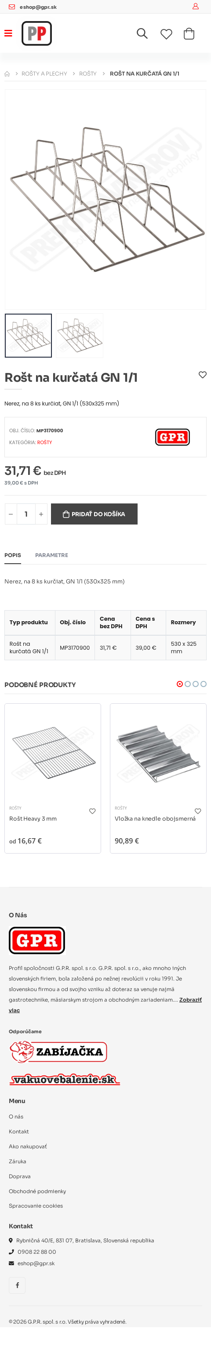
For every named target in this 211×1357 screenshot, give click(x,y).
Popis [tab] (12, 555)
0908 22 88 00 (37, 1252)
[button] (147, 35)
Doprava (20, 1176)
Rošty (88, 73)
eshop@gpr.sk (38, 7)
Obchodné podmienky (37, 1191)
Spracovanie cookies (36, 1206)
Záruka (17, 1161)
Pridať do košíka (98, 514)
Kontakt (19, 1132)
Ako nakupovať (28, 1146)
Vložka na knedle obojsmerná (155, 818)
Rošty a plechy (44, 73)
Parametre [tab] (51, 555)
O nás (16, 1117)
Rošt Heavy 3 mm (33, 818)
